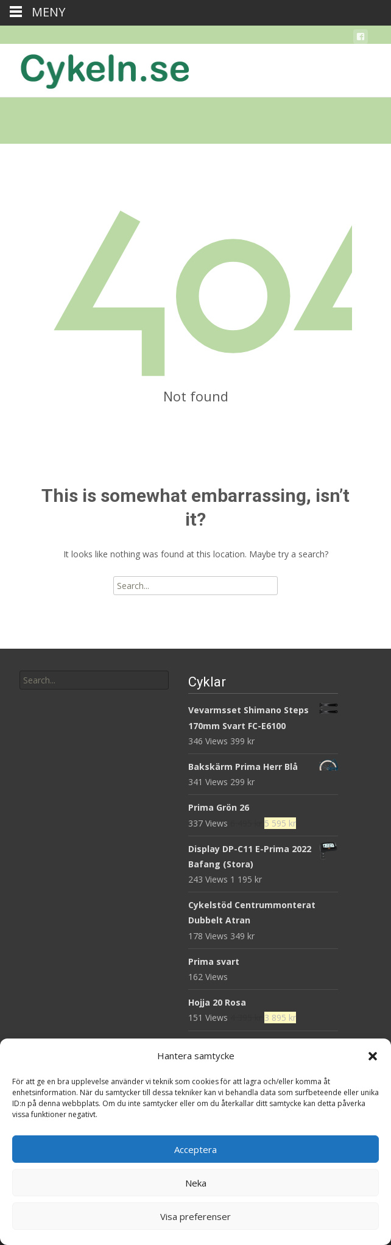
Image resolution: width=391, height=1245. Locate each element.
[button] (373, 1056)
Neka (195, 1183)
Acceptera (195, 1149)
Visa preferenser (195, 1216)
